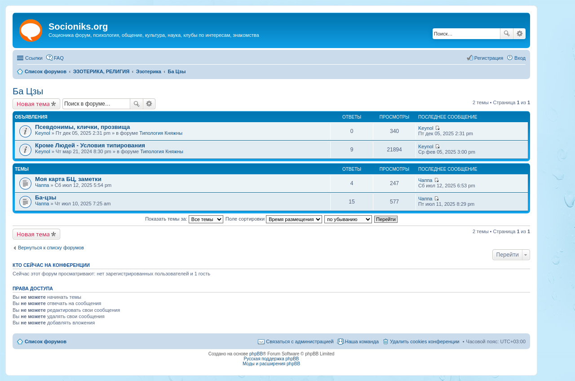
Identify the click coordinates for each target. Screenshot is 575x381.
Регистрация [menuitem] (488, 58)
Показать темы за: (184, 219)
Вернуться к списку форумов (51, 247)
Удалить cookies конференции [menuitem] (425, 341)
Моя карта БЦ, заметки (68, 179)
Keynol (42, 133)
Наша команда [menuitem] (362, 341)
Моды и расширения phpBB (271, 363)
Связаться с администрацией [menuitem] (299, 341)
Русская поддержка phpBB (271, 358)
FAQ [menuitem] (59, 58)
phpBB (256, 353)
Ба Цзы (28, 91)
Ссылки (34, 58)
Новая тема (33, 104)
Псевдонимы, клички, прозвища (82, 127)
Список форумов (45, 341)
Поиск (506, 33)
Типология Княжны (160, 133)
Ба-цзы (45, 197)
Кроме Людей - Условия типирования (90, 145)
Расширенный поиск (519, 33)
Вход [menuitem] (520, 58)
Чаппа (42, 185)
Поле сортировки (274, 219)
